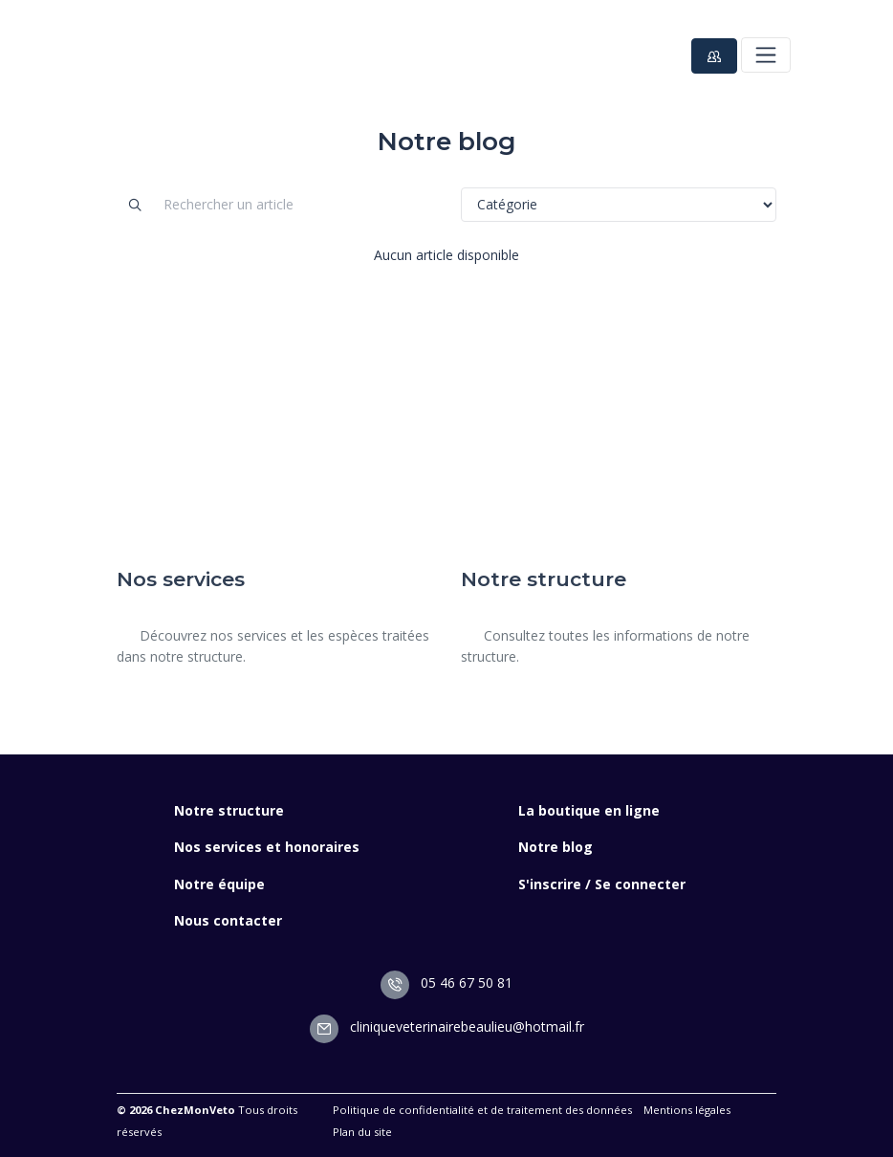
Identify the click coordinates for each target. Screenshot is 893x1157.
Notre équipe (219, 884)
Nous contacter (228, 920)
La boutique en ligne (589, 810)
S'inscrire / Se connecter (602, 884)
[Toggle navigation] (766, 54)
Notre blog (555, 847)
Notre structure (229, 810)
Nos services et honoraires (266, 847)
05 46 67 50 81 (446, 982)
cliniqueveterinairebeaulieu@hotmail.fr (447, 1026)
